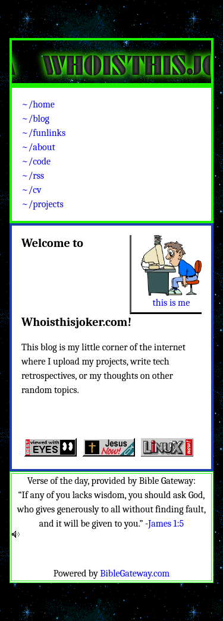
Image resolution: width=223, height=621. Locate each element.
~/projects (42, 204)
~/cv (31, 190)
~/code (36, 161)
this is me (171, 302)
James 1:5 (166, 523)
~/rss (32, 175)
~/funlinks (43, 133)
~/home (38, 104)
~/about (38, 147)
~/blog (35, 118)
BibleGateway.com (134, 573)
